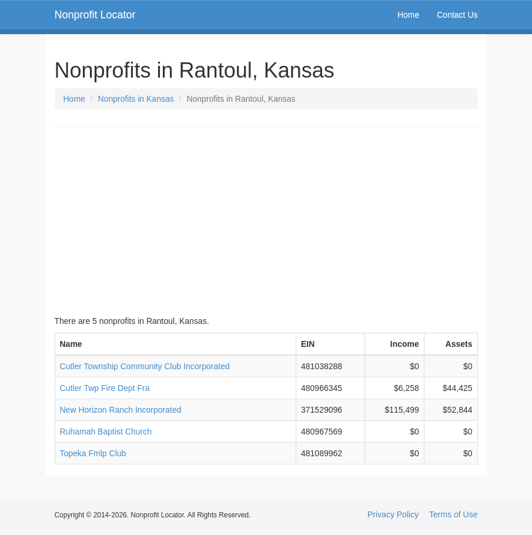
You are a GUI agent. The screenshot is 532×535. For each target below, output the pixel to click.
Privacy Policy (393, 514)
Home (408, 14)
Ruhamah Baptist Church (106, 431)
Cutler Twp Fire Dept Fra (105, 388)
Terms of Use (453, 514)
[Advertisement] (266, 221)
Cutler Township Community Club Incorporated (145, 366)
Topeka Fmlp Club (93, 453)
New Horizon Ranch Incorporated (121, 409)
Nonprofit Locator (95, 15)
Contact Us (457, 14)
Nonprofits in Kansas (136, 98)
